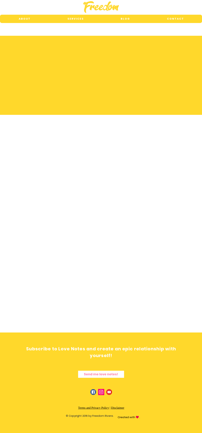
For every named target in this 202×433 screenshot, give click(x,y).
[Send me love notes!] (101, 374)
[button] (75, 19)
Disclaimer (117, 407)
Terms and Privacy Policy (93, 407)
